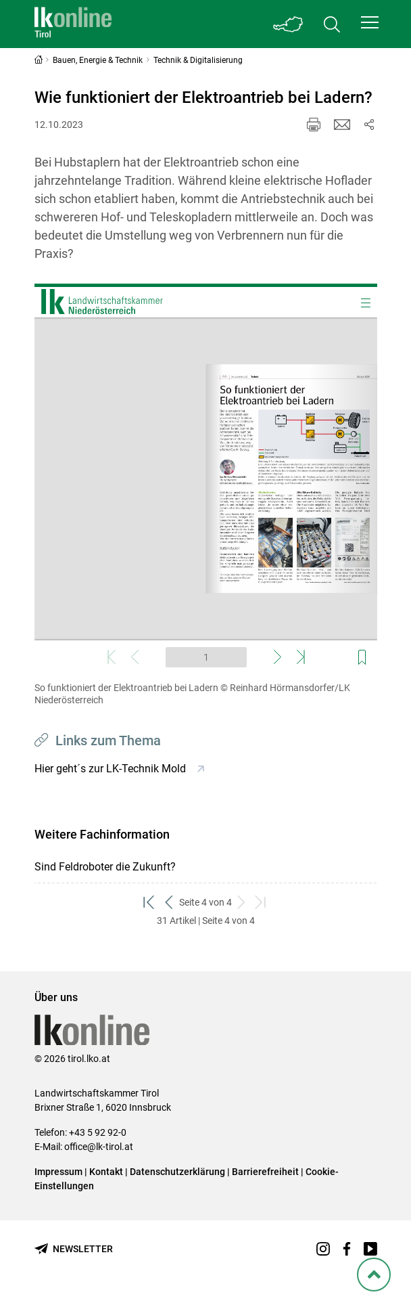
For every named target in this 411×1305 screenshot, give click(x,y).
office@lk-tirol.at (98, 1146)
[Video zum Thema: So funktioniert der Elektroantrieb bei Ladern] (205, 479)
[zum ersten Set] (149, 902)
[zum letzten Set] (261, 902)
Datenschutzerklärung (177, 1171)
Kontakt (106, 1171)
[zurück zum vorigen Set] (169, 902)
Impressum (58, 1171)
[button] (370, 22)
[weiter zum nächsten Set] (241, 902)
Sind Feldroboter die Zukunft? (105, 866)
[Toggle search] (332, 24)
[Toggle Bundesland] (289, 24)
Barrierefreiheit (265, 1171)
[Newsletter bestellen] (73, 1249)
